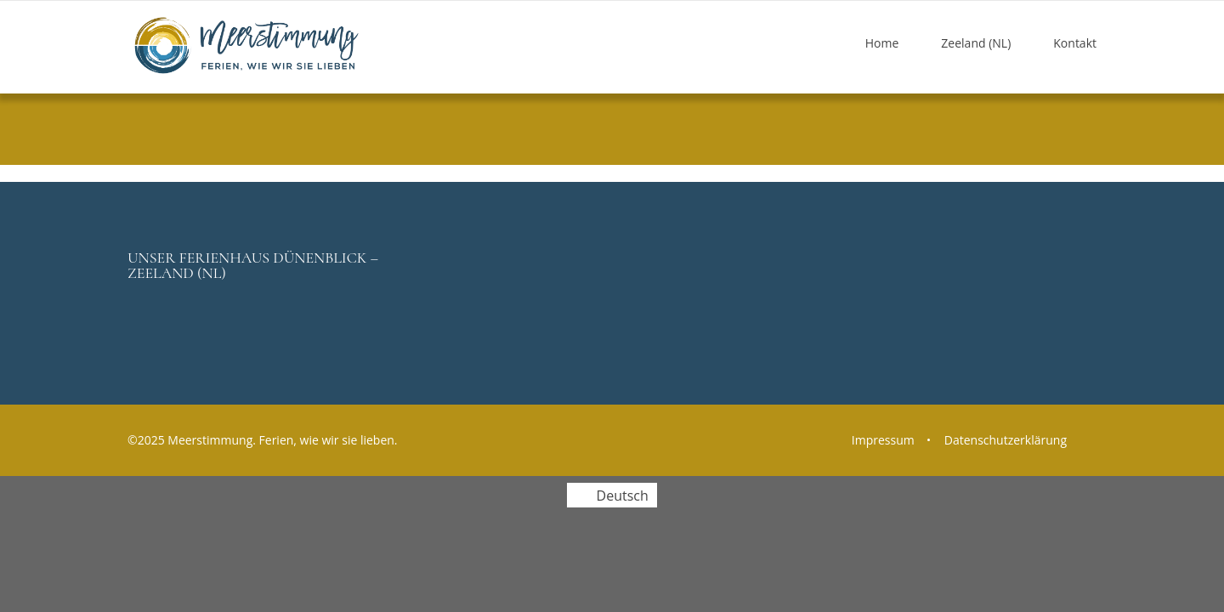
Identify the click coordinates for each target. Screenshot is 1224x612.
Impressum (883, 440)
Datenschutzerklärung (1005, 440)
